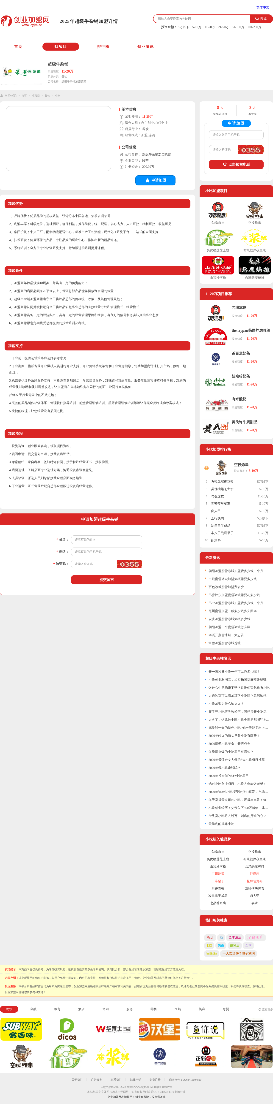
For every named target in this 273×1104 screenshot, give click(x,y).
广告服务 (96, 1079)
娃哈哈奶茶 (241, 376)
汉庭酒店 (255, 937)
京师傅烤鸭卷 (254, 888)
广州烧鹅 (218, 874)
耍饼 (254, 903)
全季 (248, 945)
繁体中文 (262, 7)
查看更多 (267, 1009)
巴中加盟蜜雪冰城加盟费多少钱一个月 (236, 603)
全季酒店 (234, 937)
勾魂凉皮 (239, 307)
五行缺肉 (217, 518)
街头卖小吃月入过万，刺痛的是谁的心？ (237, 816)
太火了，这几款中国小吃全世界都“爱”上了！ (239, 720)
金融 (33, 1009)
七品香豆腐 (218, 903)
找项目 (61, 47)
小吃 (57, 95)
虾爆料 (216, 540)
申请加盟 (155, 180)
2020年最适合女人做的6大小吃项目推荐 (237, 760)
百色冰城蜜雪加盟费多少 (226, 587)
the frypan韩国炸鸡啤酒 (251, 330)
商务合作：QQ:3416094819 (185, 1079)
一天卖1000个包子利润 (239, 953)
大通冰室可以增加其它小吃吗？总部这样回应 (239, 695)
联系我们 (116, 1079)
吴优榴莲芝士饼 (222, 489)
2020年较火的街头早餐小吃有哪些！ (234, 736)
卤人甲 (216, 511)
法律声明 (135, 1079)
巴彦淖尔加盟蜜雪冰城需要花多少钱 (234, 595)
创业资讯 (145, 47)
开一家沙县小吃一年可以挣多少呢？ (234, 671)
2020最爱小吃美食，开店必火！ (231, 744)
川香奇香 (218, 888)
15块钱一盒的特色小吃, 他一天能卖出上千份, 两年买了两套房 (239, 728)
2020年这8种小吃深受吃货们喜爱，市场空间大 (239, 792)
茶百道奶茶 (241, 353)
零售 (153, 1009)
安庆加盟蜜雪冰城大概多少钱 (229, 619)
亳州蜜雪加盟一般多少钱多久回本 (233, 611)
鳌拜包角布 (255, 881)
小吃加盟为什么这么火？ (226, 703)
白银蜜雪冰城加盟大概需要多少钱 (233, 579)
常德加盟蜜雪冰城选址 (225, 643)
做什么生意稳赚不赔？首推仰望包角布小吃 (239, 687)
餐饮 (47, 95)
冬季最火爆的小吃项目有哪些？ (231, 752)
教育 (57, 1009)
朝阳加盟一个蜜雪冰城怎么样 (229, 627)
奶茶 (221, 945)
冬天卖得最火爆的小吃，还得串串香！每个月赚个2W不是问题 (239, 800)
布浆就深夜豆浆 (222, 481)
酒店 (210, 937)
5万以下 (183, 27)
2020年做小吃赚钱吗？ (225, 768)
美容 (202, 1009)
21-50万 (223, 27)
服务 (129, 1009)
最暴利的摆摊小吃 (221, 824)
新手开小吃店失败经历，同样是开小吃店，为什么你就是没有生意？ (239, 711)
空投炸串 (241, 465)
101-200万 (254, 27)
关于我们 (77, 1079)
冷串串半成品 (220, 525)
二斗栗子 (218, 881)
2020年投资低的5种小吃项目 (229, 776)
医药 (178, 1009)
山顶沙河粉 (218, 866)
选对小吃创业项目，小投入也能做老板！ (237, 784)
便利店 (235, 945)
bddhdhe (211, 953)
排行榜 (103, 47)
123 (209, 945)
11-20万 (209, 27)
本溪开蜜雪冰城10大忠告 (226, 635)
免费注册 (155, 1079)
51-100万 (238, 27)
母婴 (226, 1009)
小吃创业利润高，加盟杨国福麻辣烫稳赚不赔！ (239, 679)
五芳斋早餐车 (220, 503)
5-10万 (196, 27)
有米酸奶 (239, 399)
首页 (18, 47)
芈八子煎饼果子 (222, 533)
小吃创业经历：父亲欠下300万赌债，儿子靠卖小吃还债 (239, 808)
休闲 (105, 1009)
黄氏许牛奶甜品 (244, 422)
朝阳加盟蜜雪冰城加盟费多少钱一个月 (236, 571)
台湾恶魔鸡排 (254, 866)
